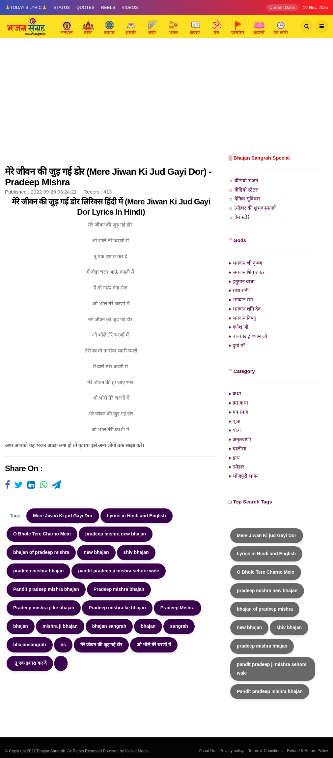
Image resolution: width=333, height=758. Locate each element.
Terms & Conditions (265, 750)
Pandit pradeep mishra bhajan (46, 589)
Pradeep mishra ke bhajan (117, 607)
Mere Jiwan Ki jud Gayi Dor (63, 515)
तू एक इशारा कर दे (29, 663)
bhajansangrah (29, 644)
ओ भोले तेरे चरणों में (154, 644)
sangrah (179, 626)
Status (62, 7)
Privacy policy (232, 750)
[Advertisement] (166, 104)
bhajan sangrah (109, 626)
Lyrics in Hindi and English (136, 515)
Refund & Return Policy (307, 750)
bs (63, 644)
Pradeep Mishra (177, 607)
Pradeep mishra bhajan (119, 589)
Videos (130, 7)
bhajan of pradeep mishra (41, 552)
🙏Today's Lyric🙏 (26, 7)
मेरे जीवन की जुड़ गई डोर (101, 644)
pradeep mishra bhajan (38, 570)
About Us (207, 750)
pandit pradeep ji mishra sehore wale (118, 570)
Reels (108, 7)
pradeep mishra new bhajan (115, 533)
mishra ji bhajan (60, 626)
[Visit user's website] (7, 485)
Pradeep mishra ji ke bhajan (43, 607)
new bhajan (96, 552)
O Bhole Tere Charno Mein (42, 533)
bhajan (20, 626)
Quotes (85, 7)
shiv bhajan (136, 552)
